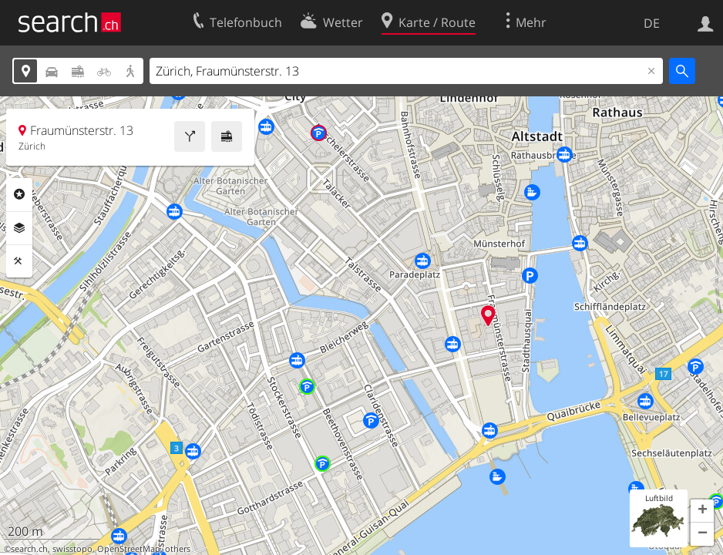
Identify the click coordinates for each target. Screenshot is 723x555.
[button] (702, 511)
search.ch (29, 548)
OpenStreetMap (128, 548)
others (177, 548)
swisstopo (72, 548)
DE (652, 23)
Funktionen (19, 261)
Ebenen (19, 228)
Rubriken (19, 194)
